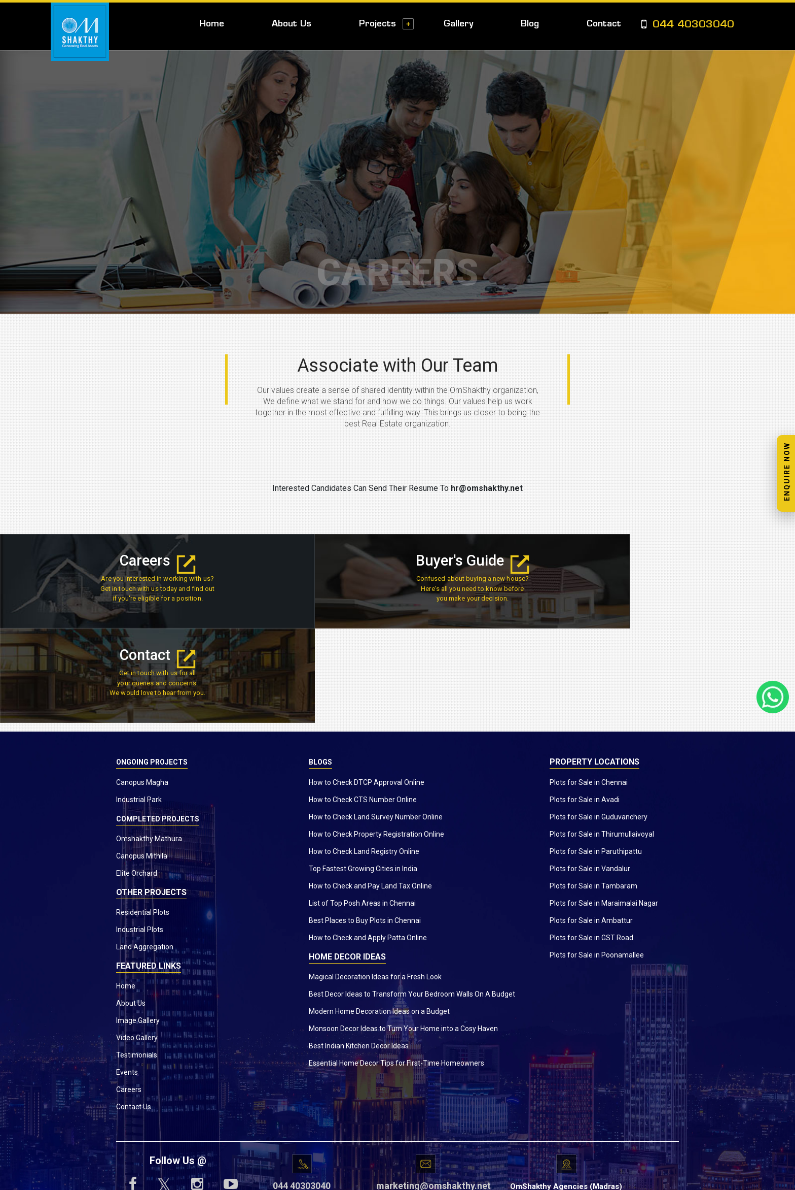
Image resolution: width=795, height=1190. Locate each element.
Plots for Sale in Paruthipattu (596, 758)
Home (211, 24)
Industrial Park (139, 706)
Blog (530, 24)
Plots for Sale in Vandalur (590, 775)
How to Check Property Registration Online (376, 741)
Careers (132, 561)
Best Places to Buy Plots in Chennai (365, 827)
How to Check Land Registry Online (364, 758)
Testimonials (136, 962)
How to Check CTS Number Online (363, 706)
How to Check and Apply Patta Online (368, 844)
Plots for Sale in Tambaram (593, 792)
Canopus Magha (142, 689)
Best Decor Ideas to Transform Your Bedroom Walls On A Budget (412, 901)
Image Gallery (138, 927)
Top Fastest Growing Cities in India (363, 775)
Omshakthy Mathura (149, 745)
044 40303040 (687, 25)
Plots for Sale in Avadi (585, 706)
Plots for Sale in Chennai (589, 689)
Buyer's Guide (397, 561)
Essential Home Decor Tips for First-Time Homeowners (396, 970)
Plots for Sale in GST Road (591, 844)
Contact (604, 24)
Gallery (458, 24)
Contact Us (133, 1014)
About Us (291, 24)
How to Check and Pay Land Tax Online (370, 792)
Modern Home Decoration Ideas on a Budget (379, 918)
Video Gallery (137, 945)
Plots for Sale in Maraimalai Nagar (604, 810)
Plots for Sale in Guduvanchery (598, 723)
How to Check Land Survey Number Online (376, 723)
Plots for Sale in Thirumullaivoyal (602, 741)
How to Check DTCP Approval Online (366, 689)
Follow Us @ (178, 1068)
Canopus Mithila (141, 762)
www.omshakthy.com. (369, 1177)
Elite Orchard (136, 780)
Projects (377, 24)
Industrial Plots (139, 837)
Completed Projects (157, 725)
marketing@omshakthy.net (425, 1092)
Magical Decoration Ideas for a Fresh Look (375, 883)
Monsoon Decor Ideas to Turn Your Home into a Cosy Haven (403, 935)
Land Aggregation (144, 854)
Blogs (320, 669)
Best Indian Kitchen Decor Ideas (359, 952)
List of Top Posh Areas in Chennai (362, 810)
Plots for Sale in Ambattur (591, 827)
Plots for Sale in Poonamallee (597, 861)
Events (127, 979)
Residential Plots (142, 819)
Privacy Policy (485, 1177)
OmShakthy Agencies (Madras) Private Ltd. (566, 1098)
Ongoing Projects (152, 669)
